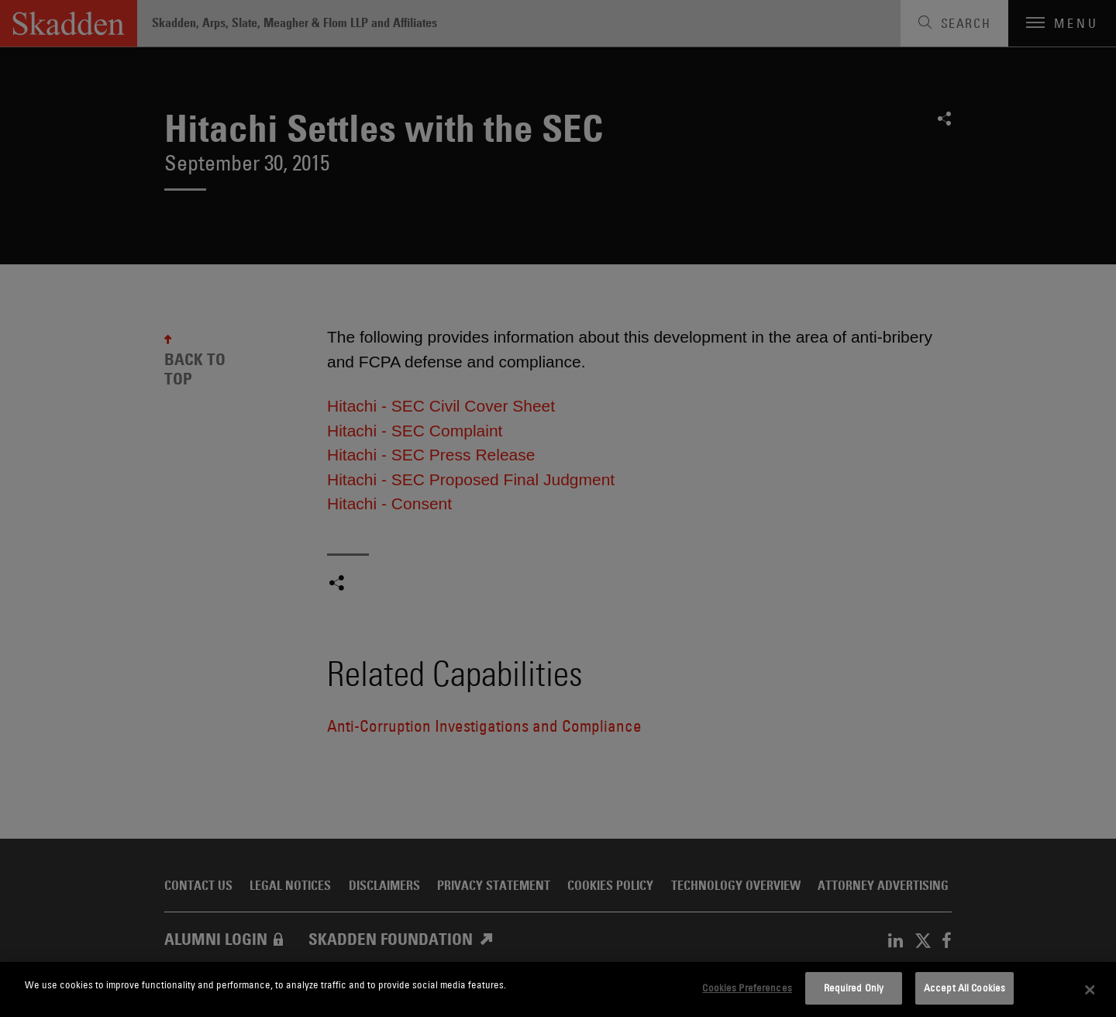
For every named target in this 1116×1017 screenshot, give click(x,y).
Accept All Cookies (964, 987)
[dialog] (558, 989)
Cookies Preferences (746, 987)
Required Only (854, 987)
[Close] (1090, 990)
